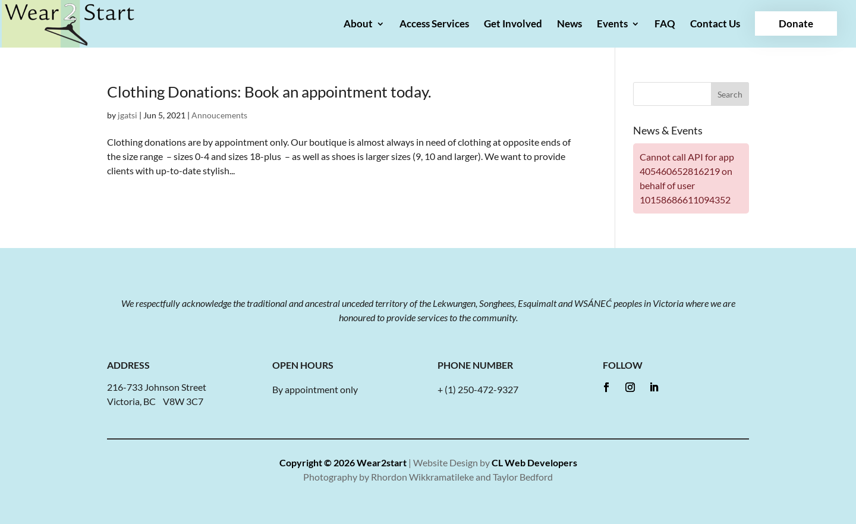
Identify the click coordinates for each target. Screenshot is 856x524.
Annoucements (219, 115)
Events (612, 25)
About (358, 25)
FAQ (664, 25)
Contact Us (715, 25)
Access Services (434, 25)
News (569, 25)
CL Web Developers (534, 462)
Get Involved (513, 25)
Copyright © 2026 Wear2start (343, 462)
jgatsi (127, 115)
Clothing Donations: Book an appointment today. (269, 91)
